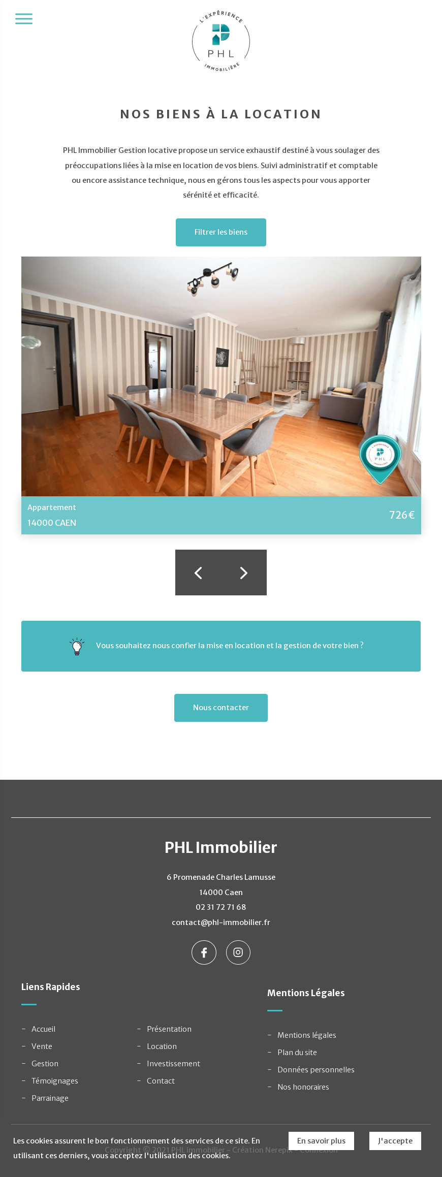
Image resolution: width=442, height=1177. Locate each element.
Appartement (51, 507)
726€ (402, 515)
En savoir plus (321, 1141)
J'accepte (395, 1141)
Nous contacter (221, 707)
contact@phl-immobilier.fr (221, 922)
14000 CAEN (51, 523)
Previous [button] (198, 572)
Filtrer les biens (221, 232)
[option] (221, 395)
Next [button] (244, 572)
